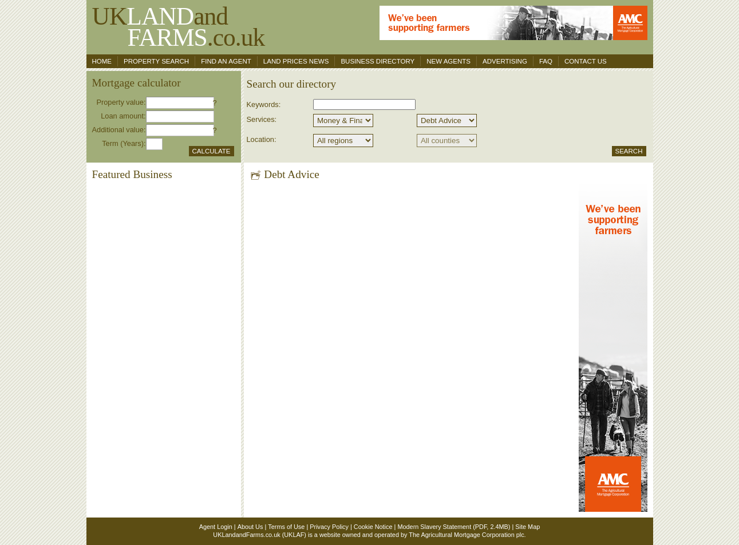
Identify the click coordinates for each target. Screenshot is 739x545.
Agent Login (215, 526)
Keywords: (264, 104)
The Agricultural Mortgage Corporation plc (466, 534)
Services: (262, 119)
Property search (156, 61)
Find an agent (226, 61)
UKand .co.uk (178, 26)
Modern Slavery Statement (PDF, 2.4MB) (453, 526)
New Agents (448, 61)
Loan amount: (123, 116)
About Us (250, 526)
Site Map (527, 526)
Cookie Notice (373, 526)
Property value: (120, 102)
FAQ (545, 61)
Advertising (505, 61)
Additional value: (119, 129)
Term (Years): (123, 143)
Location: (261, 139)
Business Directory (377, 61)
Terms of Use (286, 526)
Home (102, 61)
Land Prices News (296, 61)
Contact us (585, 61)
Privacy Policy (329, 526)
